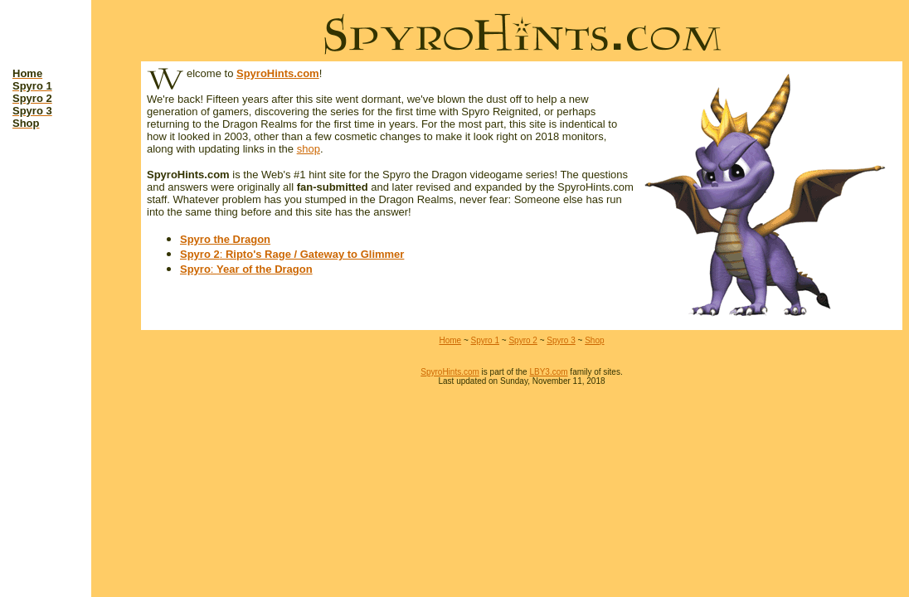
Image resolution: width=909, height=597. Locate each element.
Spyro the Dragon (225, 239)
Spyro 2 (200, 254)
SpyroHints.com (277, 73)
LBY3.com (548, 371)
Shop (594, 340)
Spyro (195, 269)
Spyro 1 (485, 340)
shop (308, 149)
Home (450, 340)
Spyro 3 (561, 340)
